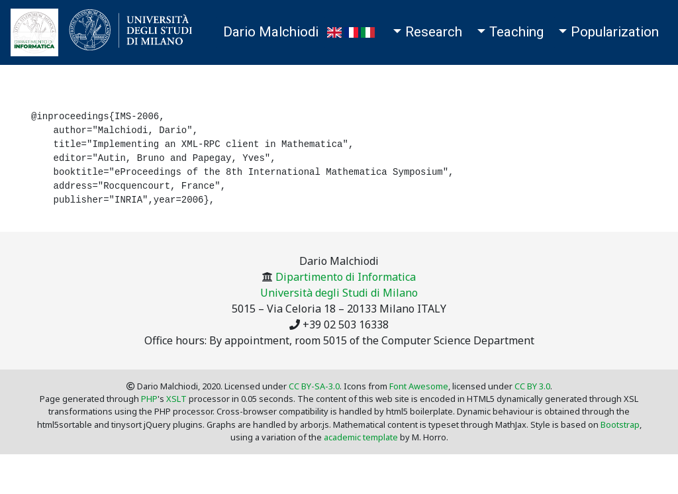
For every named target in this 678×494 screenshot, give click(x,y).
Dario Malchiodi (270, 32)
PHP (149, 399)
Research (433, 32)
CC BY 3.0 (532, 386)
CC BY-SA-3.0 (314, 386)
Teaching (516, 32)
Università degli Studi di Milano (339, 292)
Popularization (615, 32)
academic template (361, 437)
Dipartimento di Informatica (345, 277)
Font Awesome (418, 386)
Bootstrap (620, 424)
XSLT (176, 399)
